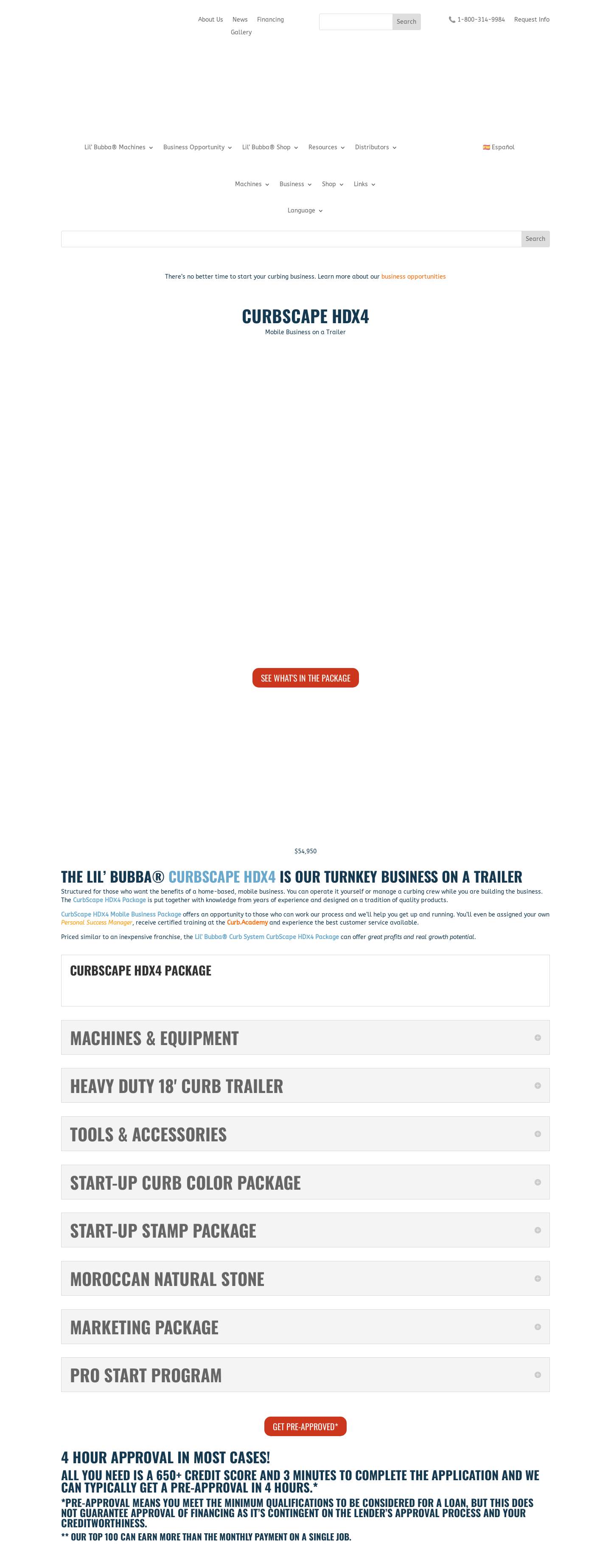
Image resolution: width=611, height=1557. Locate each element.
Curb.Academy (247, 922)
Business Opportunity (193, 148)
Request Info (531, 20)
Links (361, 185)
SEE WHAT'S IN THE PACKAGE (305, 677)
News (240, 20)
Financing (270, 20)
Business (292, 185)
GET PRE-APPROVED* (305, 1426)
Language (301, 211)
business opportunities (413, 276)
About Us (210, 20)
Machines (248, 185)
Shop (329, 185)
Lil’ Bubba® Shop (266, 148)
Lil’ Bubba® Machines (115, 148)
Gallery (241, 33)
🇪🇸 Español (499, 148)
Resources (322, 148)
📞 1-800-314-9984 (476, 20)
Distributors (372, 148)
